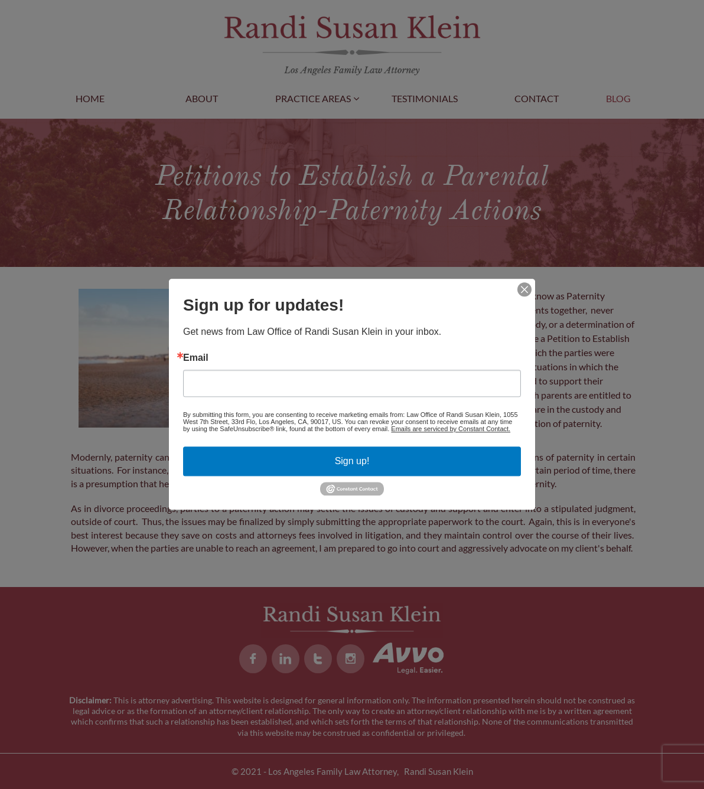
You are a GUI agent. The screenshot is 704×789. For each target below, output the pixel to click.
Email (195, 358)
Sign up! (352, 461)
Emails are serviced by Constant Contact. (450, 428)
